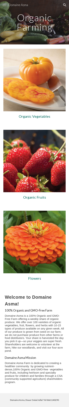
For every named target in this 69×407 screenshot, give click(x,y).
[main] (34, 22)
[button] (4, 5)
